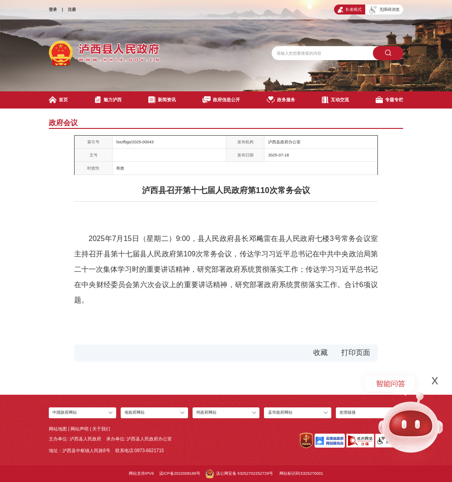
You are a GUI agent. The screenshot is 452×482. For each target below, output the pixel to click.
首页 (58, 100)
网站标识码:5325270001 (301, 473)
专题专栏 (389, 100)
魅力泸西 (108, 100)
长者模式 (350, 10)
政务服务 (281, 100)
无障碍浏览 (384, 10)
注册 (72, 9)
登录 (53, 9)
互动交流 (335, 100)
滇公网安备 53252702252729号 (239, 473)
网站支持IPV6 (141, 473)
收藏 (320, 352)
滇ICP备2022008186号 (180, 473)
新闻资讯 (162, 100)
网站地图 (58, 428)
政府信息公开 (221, 100)
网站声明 (80, 428)
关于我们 (101, 428)
